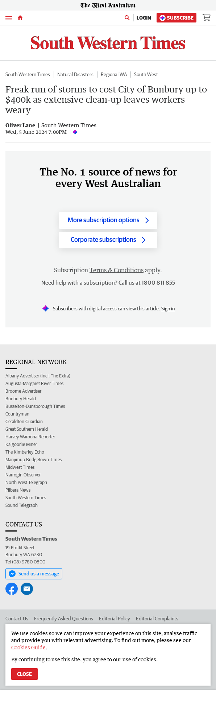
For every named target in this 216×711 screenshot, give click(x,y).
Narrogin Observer (23, 475)
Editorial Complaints (157, 618)
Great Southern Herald (26, 429)
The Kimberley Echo (24, 452)
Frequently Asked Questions (63, 618)
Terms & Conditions (117, 270)
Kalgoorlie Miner (21, 444)
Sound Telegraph (21, 505)
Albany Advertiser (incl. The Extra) (37, 376)
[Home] (20, 17)
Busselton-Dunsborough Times (35, 406)
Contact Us (16, 618)
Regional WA (114, 74)
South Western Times (27, 74)
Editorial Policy (114, 618)
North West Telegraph (26, 482)
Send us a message (34, 574)
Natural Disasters (75, 74)
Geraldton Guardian (24, 421)
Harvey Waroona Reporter (30, 436)
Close (24, 674)
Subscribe (176, 18)
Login (144, 18)
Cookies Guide (28, 647)
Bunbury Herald (20, 398)
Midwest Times (19, 467)
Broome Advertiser (23, 391)
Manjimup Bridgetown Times (33, 459)
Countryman (17, 414)
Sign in (168, 308)
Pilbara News (17, 490)
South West (146, 74)
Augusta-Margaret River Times (34, 383)
